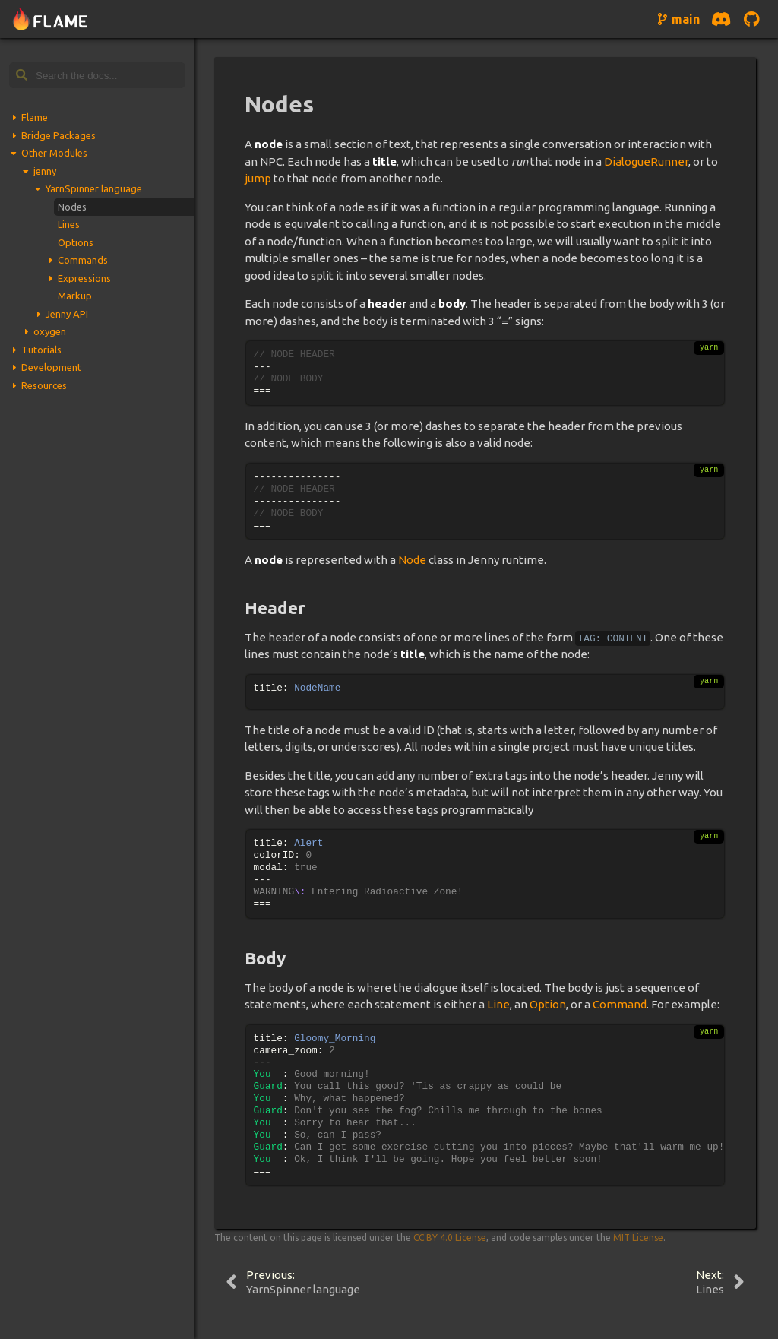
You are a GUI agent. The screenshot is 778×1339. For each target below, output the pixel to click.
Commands (83, 260)
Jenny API (67, 314)
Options (75, 242)
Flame (34, 117)
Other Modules (54, 152)
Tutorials (41, 349)
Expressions (84, 278)
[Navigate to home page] (50, 19)
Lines (69, 224)
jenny (44, 171)
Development (51, 367)
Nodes (72, 206)
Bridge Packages (58, 135)
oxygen (49, 331)
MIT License (638, 1237)
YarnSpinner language (94, 188)
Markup (75, 295)
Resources (44, 385)
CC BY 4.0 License (449, 1237)
